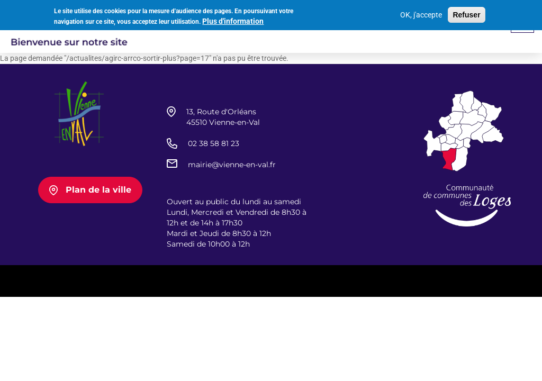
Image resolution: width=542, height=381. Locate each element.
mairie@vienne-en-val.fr (232, 164)
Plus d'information (233, 20)
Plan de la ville (98, 190)
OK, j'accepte (421, 13)
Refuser (466, 13)
